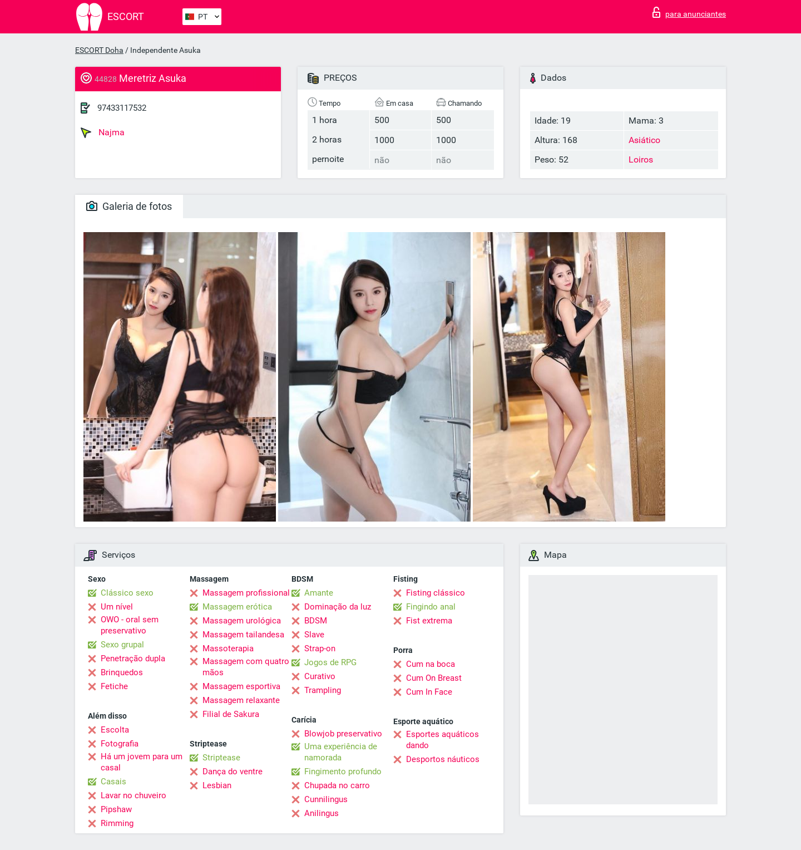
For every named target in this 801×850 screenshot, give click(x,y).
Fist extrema (429, 621)
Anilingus (321, 813)
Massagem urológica (241, 621)
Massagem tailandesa (243, 635)
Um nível (117, 607)
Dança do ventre (232, 772)
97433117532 (121, 108)
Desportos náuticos (442, 759)
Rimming (117, 823)
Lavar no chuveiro (133, 795)
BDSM (315, 621)
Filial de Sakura (230, 714)
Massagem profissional (246, 593)
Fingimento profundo (343, 772)
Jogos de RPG (330, 662)
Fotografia (120, 744)
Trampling (322, 690)
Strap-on (319, 648)
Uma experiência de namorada (340, 752)
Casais (113, 782)
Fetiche (114, 686)
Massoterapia (228, 648)
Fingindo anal (431, 607)
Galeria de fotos (129, 206)
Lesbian (216, 785)
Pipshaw (116, 809)
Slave (314, 635)
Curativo (319, 676)
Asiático (644, 140)
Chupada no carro (337, 785)
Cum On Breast (434, 678)
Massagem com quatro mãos (245, 666)
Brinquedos (122, 672)
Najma (103, 132)
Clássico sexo (127, 593)
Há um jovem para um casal (141, 762)
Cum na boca (430, 664)
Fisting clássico (435, 593)
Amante (318, 593)
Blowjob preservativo (343, 734)
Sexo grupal (122, 645)
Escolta (115, 730)
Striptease (221, 758)
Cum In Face (429, 692)
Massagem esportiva (241, 686)
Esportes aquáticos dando (442, 739)
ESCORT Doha (99, 50)
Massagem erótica (237, 607)
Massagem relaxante (241, 700)
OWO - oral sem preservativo (130, 625)
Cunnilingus (326, 799)
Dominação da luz (337, 607)
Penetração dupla (133, 659)
